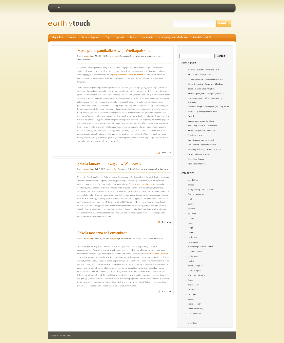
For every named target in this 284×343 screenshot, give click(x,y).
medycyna (192, 237)
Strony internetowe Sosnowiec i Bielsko (205, 84)
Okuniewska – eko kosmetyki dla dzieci (205, 79)
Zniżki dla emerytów (197, 163)
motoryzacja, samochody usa (173, 37)
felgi (108, 37)
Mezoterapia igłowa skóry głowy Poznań (206, 93)
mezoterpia (147, 37)
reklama (191, 289)
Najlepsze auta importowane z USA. (204, 69)
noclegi (191, 261)
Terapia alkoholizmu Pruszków (201, 88)
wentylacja (193, 323)
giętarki (120, 37)
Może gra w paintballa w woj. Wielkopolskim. (114, 50)
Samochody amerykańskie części (202, 111)
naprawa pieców (195, 251)
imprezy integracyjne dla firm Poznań (126, 74)
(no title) (192, 116)
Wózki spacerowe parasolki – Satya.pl (204, 149)
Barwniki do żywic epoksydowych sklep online (208, 106)
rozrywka (114, 56)
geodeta (191, 208)
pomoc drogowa (195, 270)
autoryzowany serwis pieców (200, 189)
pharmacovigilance (196, 265)
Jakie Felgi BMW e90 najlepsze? (202, 125)
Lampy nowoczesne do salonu (201, 121)
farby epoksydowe (90, 37)
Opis (58, 7)
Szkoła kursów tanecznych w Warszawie (109, 163)
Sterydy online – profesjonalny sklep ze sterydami (205, 100)
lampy (133, 37)
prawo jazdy (193, 284)
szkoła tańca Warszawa (145, 184)
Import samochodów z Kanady (201, 140)
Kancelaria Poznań (196, 159)
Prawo (191, 280)
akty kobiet (57, 37)
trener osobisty (194, 304)
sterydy (191, 299)
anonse (72, 37)
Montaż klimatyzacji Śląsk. (200, 74)
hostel (190, 223)
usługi (190, 318)
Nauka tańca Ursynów (158, 253)
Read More (166, 152)
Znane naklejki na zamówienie (201, 130)
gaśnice (191, 204)
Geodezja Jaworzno (196, 135)
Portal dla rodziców (202, 37)
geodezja (192, 213)
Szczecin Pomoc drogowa (199, 154)
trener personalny (195, 308)
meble (190, 232)
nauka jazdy (193, 256)
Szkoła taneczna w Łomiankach (102, 233)
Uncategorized (194, 313)
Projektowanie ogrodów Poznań (202, 144)
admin (89, 56)
